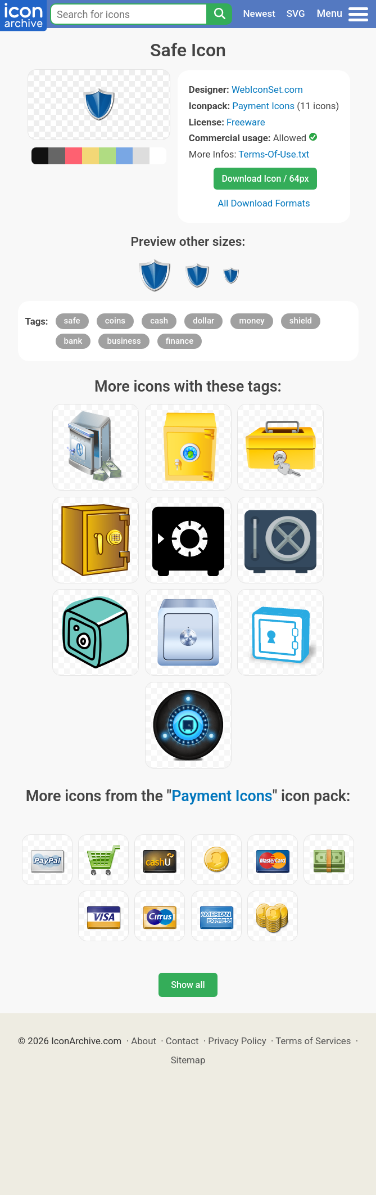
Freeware (245, 122)
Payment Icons (263, 105)
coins (115, 321)
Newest (259, 13)
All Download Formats (264, 203)
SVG (296, 13)
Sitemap (188, 1060)
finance (179, 341)
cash (159, 321)
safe (72, 321)
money (251, 321)
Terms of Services (313, 1040)
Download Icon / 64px (265, 178)
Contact (182, 1040)
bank (73, 341)
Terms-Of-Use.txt (273, 154)
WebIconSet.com (267, 89)
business (124, 341)
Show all (188, 985)
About (143, 1040)
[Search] (219, 14)
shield (300, 321)
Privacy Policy (237, 1040)
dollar (203, 321)
